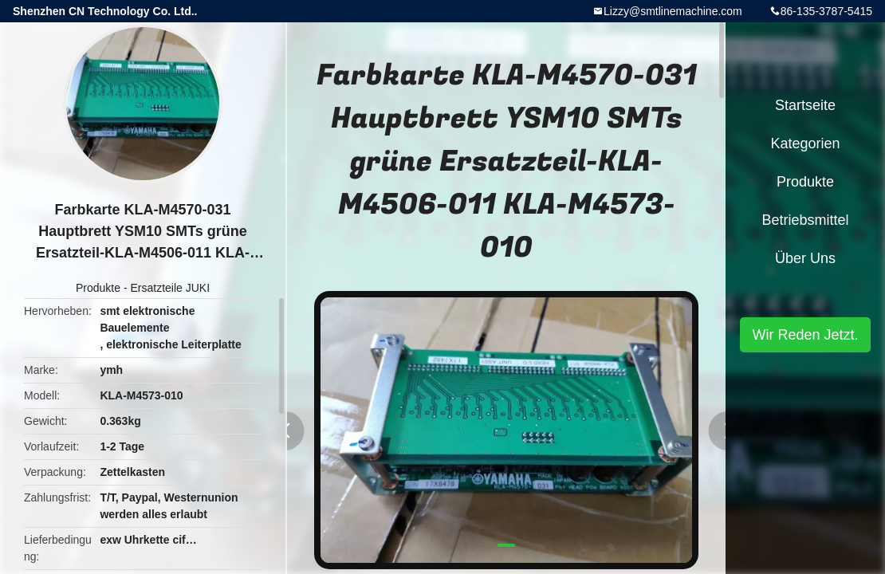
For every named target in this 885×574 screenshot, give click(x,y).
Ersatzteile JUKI (170, 287)
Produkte (98, 287)
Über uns (805, 258)
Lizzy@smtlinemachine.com (673, 11)
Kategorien (805, 143)
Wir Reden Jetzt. (805, 335)
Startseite (805, 105)
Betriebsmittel (804, 220)
